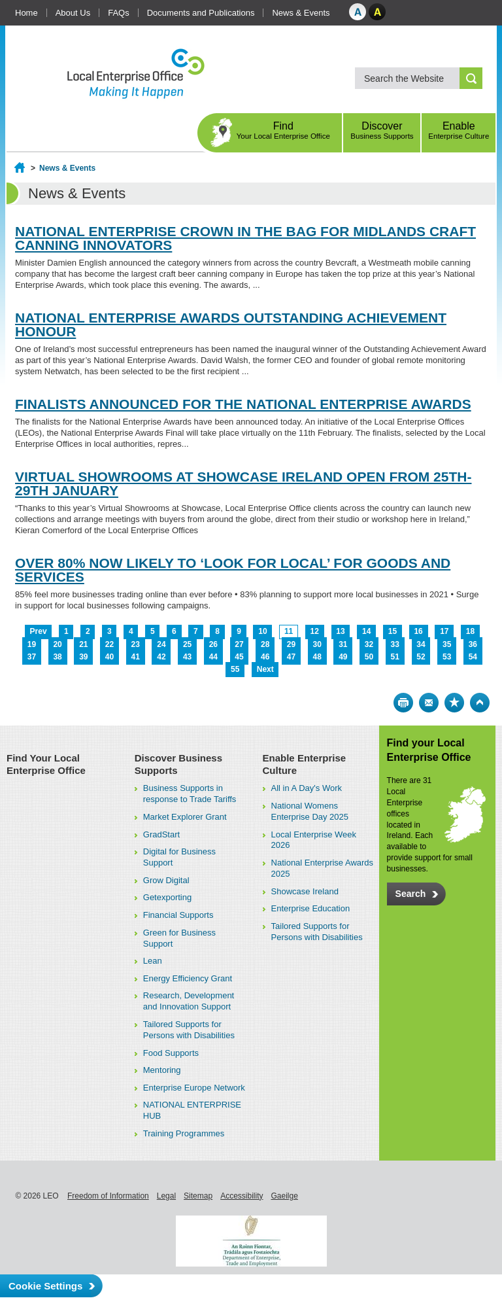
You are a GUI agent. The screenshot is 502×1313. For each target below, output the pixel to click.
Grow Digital (166, 880)
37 (31, 656)
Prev (38, 631)
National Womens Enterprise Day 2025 (310, 811)
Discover (382, 130)
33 (395, 644)
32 (369, 644)
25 (187, 644)
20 (57, 644)
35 (447, 644)
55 (235, 669)
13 (340, 631)
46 (265, 656)
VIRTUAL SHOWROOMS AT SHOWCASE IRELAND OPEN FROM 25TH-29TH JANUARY (243, 483)
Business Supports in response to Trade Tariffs (190, 793)
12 (314, 631)
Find (283, 130)
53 (447, 656)
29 (291, 644)
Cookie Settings (45, 1285)
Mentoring (162, 1070)
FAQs (118, 13)
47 (291, 656)
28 (265, 644)
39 (83, 656)
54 (473, 656)
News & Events (300, 13)
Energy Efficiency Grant (187, 978)
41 (135, 656)
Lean (152, 961)
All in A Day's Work (306, 788)
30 (316, 644)
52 (420, 656)
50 (369, 656)
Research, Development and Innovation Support (188, 1000)
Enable (458, 130)
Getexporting (167, 897)
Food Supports (171, 1053)
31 (343, 644)
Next (265, 669)
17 (444, 631)
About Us (73, 13)
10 (262, 631)
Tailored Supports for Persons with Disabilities (189, 1029)
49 (343, 656)
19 (31, 644)
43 (187, 656)
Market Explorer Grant (185, 817)
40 (109, 656)
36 (473, 644)
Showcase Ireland (305, 891)
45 (239, 656)
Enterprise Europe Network (194, 1088)
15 (392, 631)
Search (410, 893)
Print (403, 702)
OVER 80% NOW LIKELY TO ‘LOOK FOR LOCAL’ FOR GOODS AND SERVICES (232, 569)
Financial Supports (178, 915)
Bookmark (454, 702)
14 (366, 631)
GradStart (161, 834)
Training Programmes (184, 1133)
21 (83, 644)
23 (135, 644)
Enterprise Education (310, 908)
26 (213, 644)
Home (26, 13)
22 (109, 644)
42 (161, 656)
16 (418, 631)
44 (213, 656)
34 (420, 644)
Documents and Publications (201, 13)
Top (480, 702)
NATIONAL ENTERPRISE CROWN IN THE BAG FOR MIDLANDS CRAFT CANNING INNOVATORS (245, 238)
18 (470, 631)
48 (316, 656)
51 (395, 656)
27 (239, 644)
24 (161, 644)
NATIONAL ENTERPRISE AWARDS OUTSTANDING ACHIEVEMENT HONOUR (230, 324)
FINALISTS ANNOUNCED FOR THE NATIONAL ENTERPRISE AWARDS (243, 403)
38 (57, 656)
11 (288, 631)
